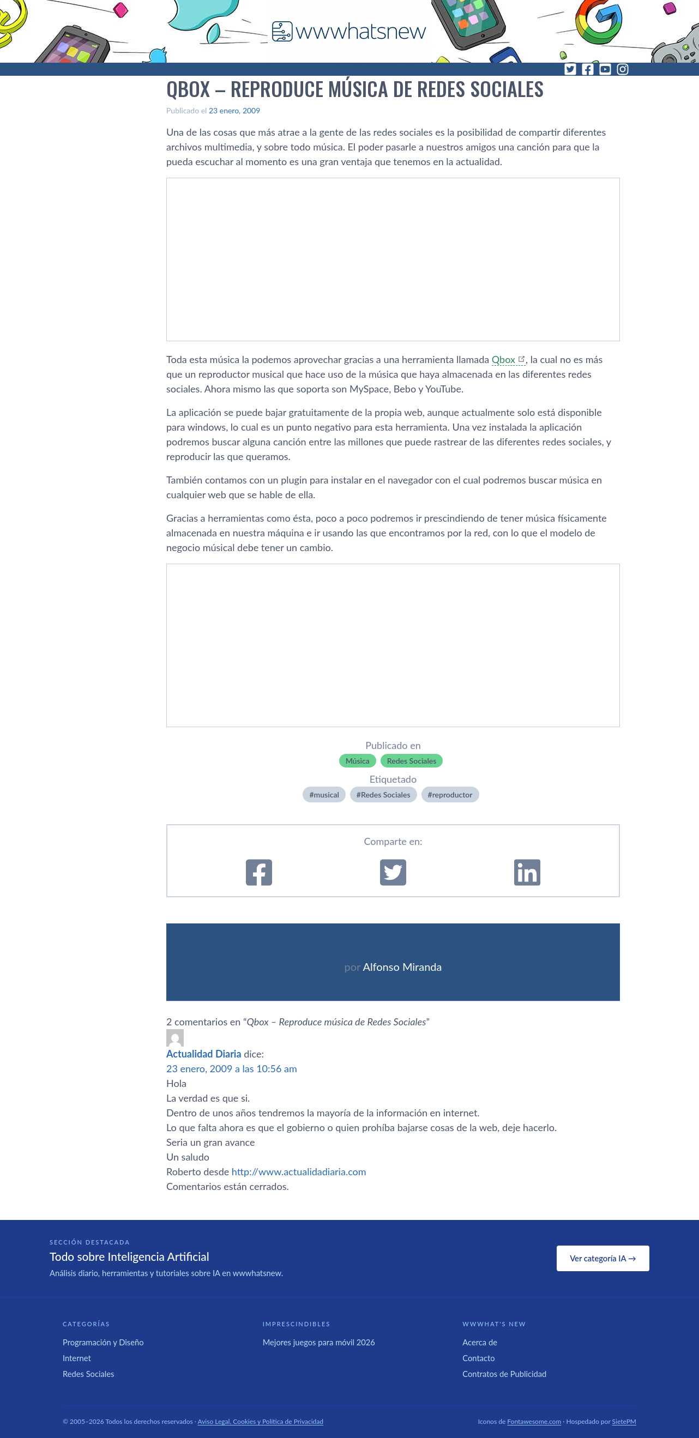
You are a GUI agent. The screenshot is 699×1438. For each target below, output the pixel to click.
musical (326, 794)
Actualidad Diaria (204, 1054)
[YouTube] (605, 69)
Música (358, 760)
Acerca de (479, 1342)
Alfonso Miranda (402, 966)
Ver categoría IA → (603, 1258)
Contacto (478, 1358)
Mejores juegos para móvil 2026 (319, 1342)
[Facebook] (587, 69)
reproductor (452, 794)
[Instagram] (622, 69)
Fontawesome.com (534, 1421)
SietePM (624, 1421)
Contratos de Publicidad (504, 1374)
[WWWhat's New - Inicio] (349, 31)
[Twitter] (570, 69)
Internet (77, 1358)
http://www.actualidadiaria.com (299, 1171)
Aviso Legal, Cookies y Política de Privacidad (261, 1421)
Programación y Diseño (103, 1342)
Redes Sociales (412, 760)
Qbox (503, 359)
